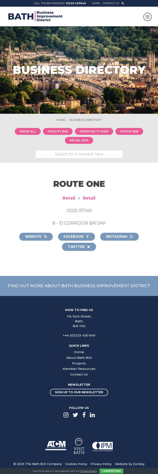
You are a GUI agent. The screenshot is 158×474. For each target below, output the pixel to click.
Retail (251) (79, 140)
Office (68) (130, 131)
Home (96, 3)
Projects (79, 363)
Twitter (79, 247)
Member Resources (79, 369)
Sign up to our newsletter (79, 392)
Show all (27, 131)
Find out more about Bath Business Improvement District (79, 285)
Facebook (77, 237)
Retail (68, 198)
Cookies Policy (76, 464)
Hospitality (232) (94, 131)
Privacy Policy (101, 464)
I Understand (111, 471)
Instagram (120, 237)
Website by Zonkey (130, 464)
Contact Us (110, 3)
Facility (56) (58, 131)
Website (35, 237)
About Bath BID (79, 358)
